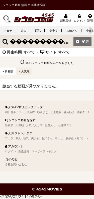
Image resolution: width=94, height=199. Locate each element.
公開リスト (65, 125)
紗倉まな (42, 112)
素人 (23, 30)
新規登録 (65, 18)
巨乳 (38, 30)
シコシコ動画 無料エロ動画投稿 (24, 5)
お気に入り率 (34, 125)
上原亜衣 (29, 112)
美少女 (53, 30)
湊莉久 (81, 112)
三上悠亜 (55, 112)
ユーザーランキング (44, 151)
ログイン (79, 18)
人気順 (24, 71)
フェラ (8, 30)
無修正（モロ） (75, 138)
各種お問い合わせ (16, 164)
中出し (59, 138)
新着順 (8, 71)
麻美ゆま (69, 112)
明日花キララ (13, 112)
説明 (90, 18)
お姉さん (71, 30)
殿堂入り (50, 125)
